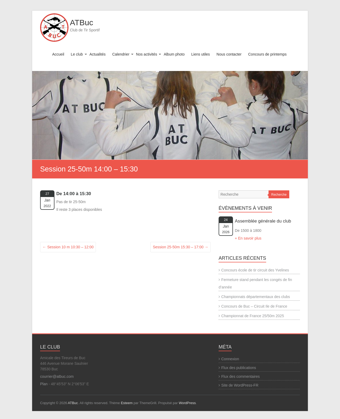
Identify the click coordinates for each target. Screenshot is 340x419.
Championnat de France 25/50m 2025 (252, 316)
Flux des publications (238, 368)
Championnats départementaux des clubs (255, 297)
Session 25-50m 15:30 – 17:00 (180, 247)
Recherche (279, 194)
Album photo (174, 54)
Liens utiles (200, 54)
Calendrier (120, 54)
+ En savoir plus (248, 238)
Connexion (230, 359)
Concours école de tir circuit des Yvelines (255, 270)
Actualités (98, 54)
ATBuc (81, 22)
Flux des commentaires (240, 376)
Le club (77, 54)
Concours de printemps (267, 54)
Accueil (58, 54)
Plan (44, 384)
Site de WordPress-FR (239, 385)
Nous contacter (228, 54)
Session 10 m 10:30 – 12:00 (68, 247)
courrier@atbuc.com (57, 376)
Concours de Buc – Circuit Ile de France (254, 306)
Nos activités (146, 54)
